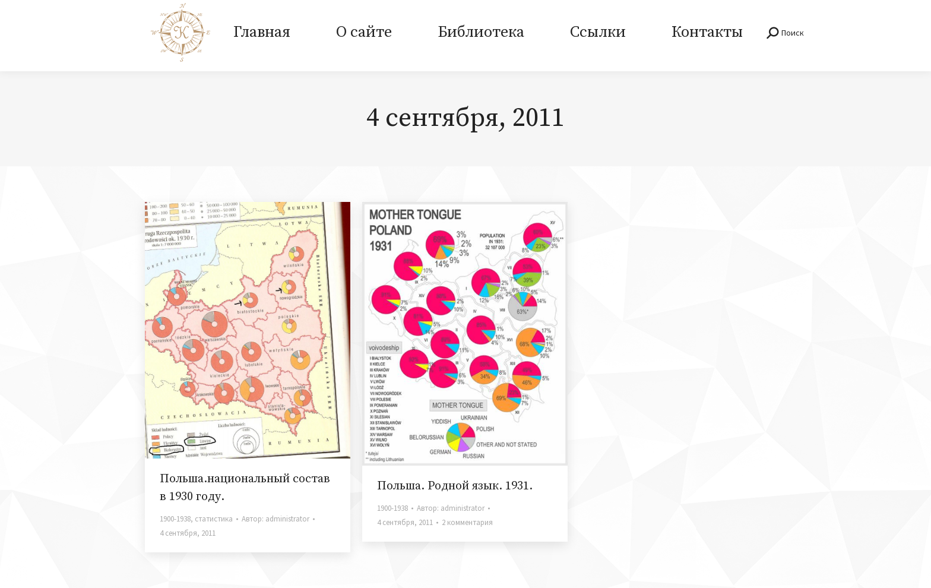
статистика (214, 519)
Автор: (275, 519)
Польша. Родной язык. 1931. (455, 486)
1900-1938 (175, 519)
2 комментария (467, 522)
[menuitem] (261, 36)
